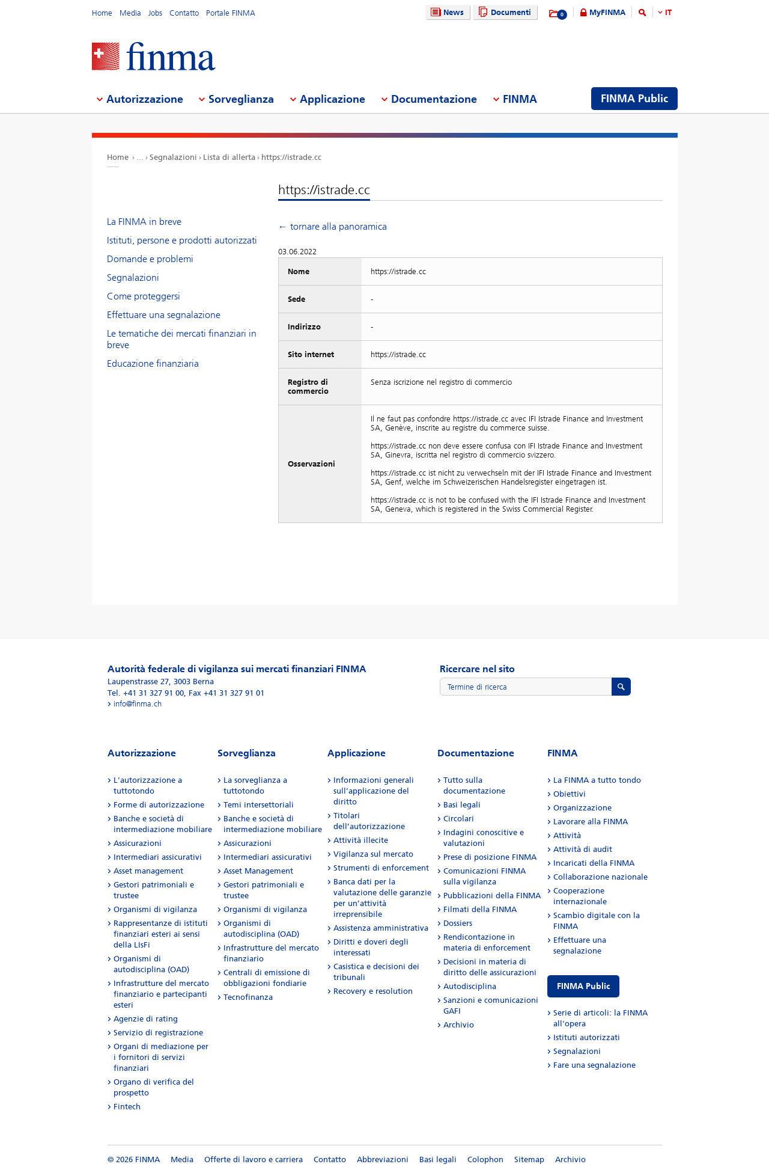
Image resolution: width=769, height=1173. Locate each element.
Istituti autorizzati (586, 1037)
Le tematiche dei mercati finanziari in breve (182, 339)
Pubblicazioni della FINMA (492, 895)
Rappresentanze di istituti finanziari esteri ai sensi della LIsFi (161, 934)
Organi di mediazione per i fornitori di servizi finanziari (161, 1057)
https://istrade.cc (291, 157)
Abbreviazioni (383, 1159)
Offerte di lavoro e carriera (253, 1159)
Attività (567, 835)
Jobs (155, 12)
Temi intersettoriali (258, 804)
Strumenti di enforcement (381, 867)
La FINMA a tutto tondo (597, 780)
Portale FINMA (230, 12)
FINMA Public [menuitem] (634, 98)
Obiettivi (569, 793)
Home (102, 12)
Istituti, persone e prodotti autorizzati (182, 240)
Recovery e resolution (373, 991)
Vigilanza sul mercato (373, 854)
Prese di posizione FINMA (489, 857)
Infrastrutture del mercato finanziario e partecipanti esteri (161, 994)
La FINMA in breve (144, 221)
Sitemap (529, 1159)
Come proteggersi (143, 296)
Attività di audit (582, 849)
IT (668, 12)
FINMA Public (583, 986)
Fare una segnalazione (594, 1065)
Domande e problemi (150, 259)
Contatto (184, 12)
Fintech (127, 1106)
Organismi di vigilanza (155, 909)
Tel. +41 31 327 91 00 (146, 692)
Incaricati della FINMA (593, 863)
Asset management (148, 870)
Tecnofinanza (248, 997)
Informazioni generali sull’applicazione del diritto (373, 791)
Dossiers (457, 923)
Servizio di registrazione (158, 1032)
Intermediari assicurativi (158, 857)
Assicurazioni (138, 843)
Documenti (503, 12)
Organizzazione (582, 807)
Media (130, 12)
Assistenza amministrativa (380, 928)
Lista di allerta (229, 157)
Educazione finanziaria (153, 363)
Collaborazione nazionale (600, 876)
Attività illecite (360, 840)
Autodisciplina (469, 986)
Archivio (458, 1024)
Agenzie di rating (146, 1018)
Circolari (458, 818)
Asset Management (258, 870)
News (446, 12)
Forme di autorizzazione (159, 804)
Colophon (485, 1159)
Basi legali (462, 804)
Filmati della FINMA (480, 909)
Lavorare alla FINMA (590, 821)
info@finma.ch (138, 703)
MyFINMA (607, 12)
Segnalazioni (173, 157)
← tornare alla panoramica (332, 226)
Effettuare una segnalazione (163, 314)
